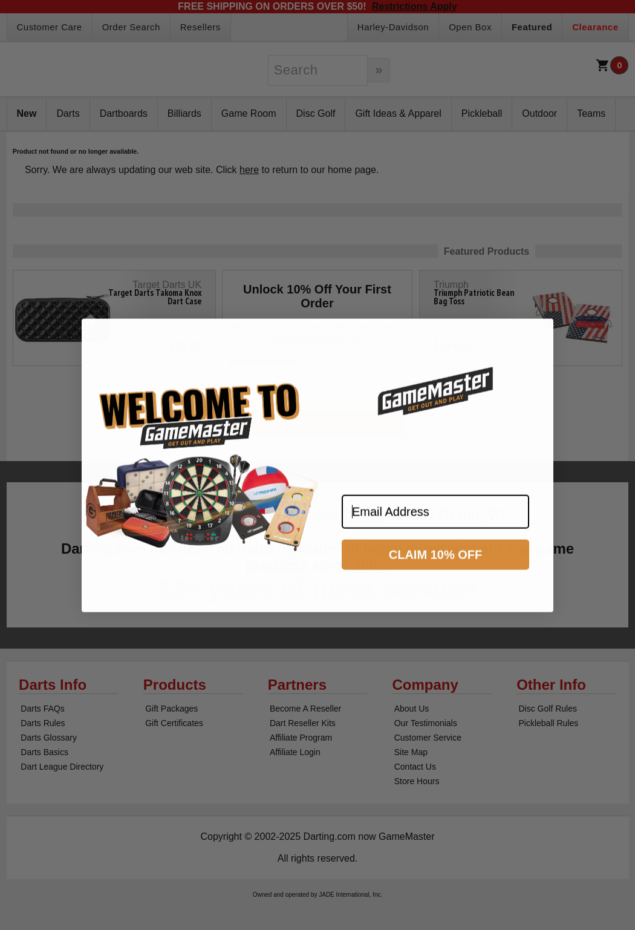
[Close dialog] (539, 343)
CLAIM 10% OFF (435, 564)
